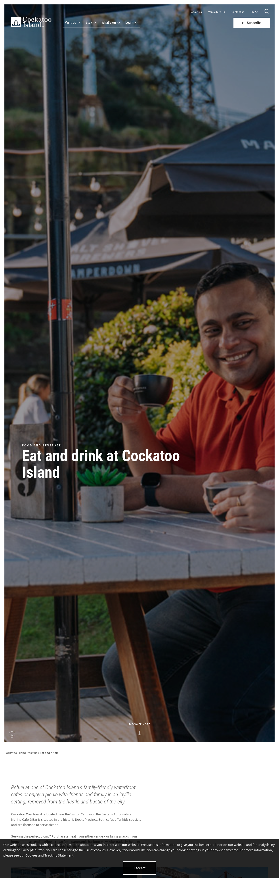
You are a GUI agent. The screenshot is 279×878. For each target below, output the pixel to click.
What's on (108, 22)
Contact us (237, 12)
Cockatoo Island (15, 753)
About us (196, 12)
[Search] (266, 12)
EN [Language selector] (254, 12)
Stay (89, 22)
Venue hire (216, 12)
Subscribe (252, 23)
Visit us (70, 22)
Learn (129, 22)
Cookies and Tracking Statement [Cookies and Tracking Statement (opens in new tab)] (49, 855)
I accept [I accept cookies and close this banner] (139, 868)
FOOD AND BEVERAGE (41, 445)
